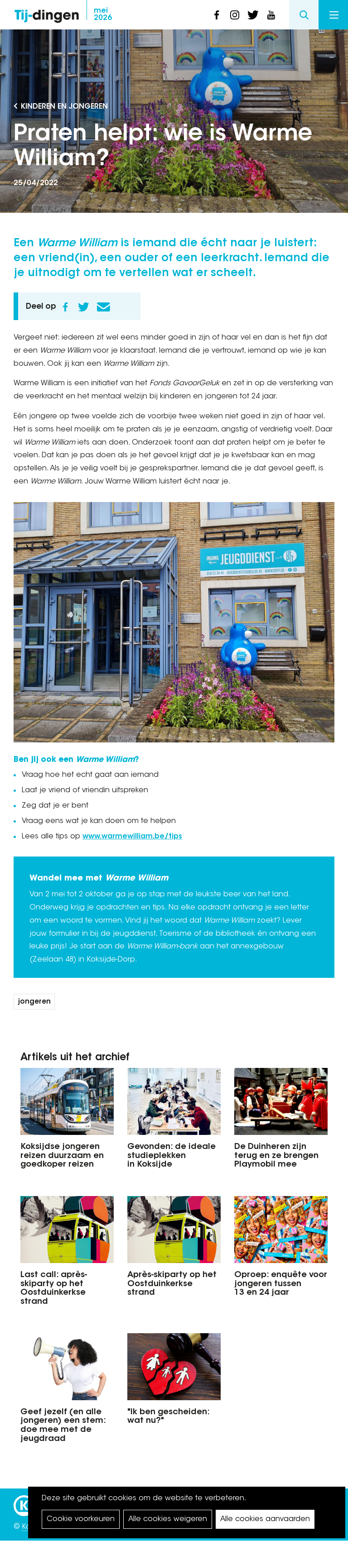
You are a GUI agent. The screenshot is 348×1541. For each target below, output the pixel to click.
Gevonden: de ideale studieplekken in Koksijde (171, 1156)
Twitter (83, 307)
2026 (103, 14)
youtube (271, 15)
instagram (235, 15)
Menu (333, 15)
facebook (217, 15)
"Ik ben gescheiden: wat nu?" (168, 1417)
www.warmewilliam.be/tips (132, 836)
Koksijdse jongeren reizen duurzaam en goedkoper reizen (62, 1156)
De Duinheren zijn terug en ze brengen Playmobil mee (276, 1156)
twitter (253, 15)
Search (304, 14)
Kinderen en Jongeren (64, 106)
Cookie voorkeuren (81, 1519)
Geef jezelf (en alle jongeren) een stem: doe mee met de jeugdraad (63, 1425)
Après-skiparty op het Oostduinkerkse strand (172, 1284)
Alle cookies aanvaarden (265, 1519)
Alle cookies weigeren (167, 1519)
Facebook (65, 307)
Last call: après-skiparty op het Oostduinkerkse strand (53, 1288)
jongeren (34, 1002)
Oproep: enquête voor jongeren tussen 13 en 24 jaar (280, 1284)
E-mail (103, 307)
